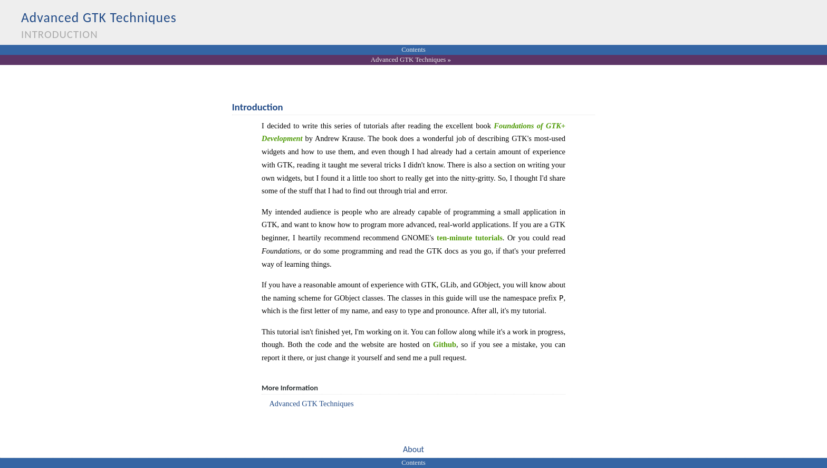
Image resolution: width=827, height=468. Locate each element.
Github (444, 344)
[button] (413, 450)
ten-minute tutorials (470, 237)
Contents (413, 49)
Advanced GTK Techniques (408, 59)
